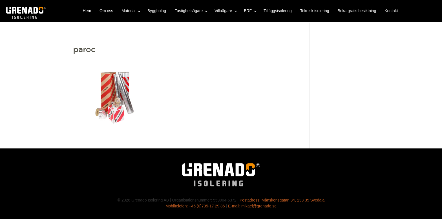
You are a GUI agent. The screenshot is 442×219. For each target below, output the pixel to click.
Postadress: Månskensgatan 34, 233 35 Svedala (282, 200)
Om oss (106, 10)
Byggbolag (156, 10)
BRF (248, 10)
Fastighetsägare (188, 10)
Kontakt (391, 10)
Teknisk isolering (314, 10)
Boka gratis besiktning (356, 10)
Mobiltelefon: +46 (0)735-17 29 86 (195, 206)
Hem (87, 10)
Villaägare (223, 10)
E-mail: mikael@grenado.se (252, 206)
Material (128, 10)
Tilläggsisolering (278, 10)
